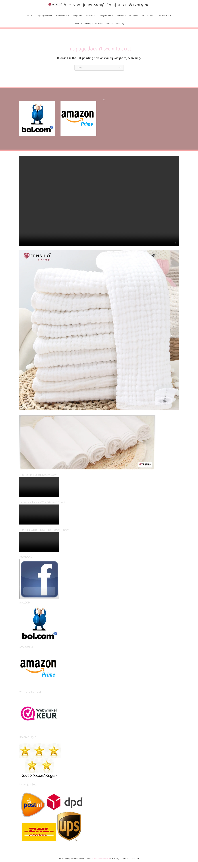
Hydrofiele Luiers (45, 16)
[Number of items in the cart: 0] (104, 100)
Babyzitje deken (106, 16)
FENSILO (30, 16)
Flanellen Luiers (62, 16)
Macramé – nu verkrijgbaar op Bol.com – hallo (135, 16)
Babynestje (77, 16)
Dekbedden (90, 16)
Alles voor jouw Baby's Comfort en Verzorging (113, 5)
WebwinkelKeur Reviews (101, 858)
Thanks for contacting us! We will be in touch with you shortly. (99, 24)
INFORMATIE (163, 16)
